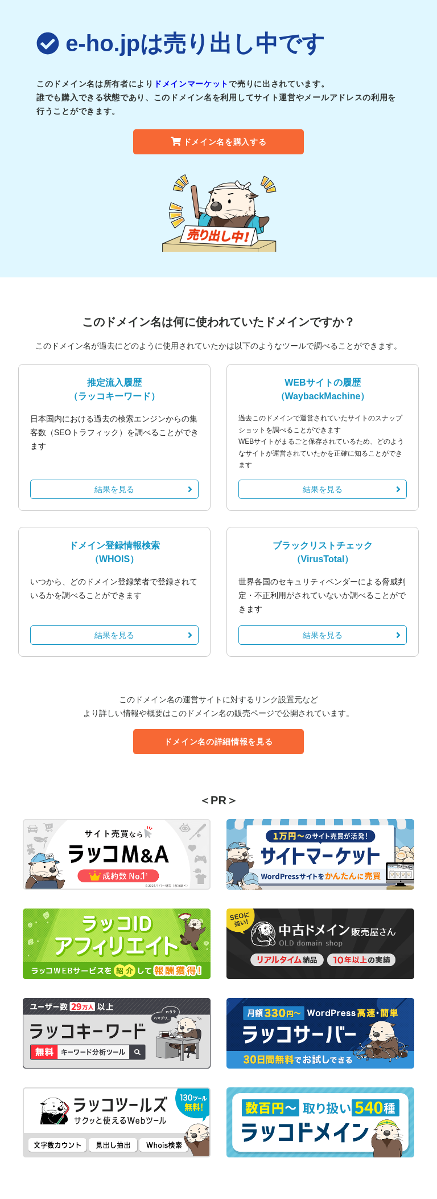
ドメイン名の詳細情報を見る (218, 741)
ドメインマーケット (191, 83)
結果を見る (143, 489)
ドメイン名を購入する (219, 142)
